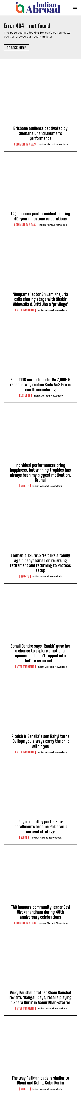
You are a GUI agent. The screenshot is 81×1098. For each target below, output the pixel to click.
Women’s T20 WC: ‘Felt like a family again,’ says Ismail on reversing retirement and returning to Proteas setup (40, 563)
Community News (25, 144)
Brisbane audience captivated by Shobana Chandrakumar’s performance (40, 133)
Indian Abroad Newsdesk (53, 144)
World (25, 837)
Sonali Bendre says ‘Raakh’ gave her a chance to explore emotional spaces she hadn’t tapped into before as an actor (40, 653)
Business (24, 395)
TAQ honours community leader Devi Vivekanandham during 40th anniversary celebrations (40, 912)
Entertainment (24, 310)
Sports (24, 485)
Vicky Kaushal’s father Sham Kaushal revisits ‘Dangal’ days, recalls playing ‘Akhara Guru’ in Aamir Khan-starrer (40, 997)
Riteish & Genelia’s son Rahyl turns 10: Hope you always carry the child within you (40, 741)
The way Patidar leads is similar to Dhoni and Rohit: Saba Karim (40, 1080)
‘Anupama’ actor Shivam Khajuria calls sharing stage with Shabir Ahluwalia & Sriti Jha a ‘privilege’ (40, 299)
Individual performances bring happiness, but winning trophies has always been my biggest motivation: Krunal (40, 473)
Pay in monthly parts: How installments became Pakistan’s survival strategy (40, 826)
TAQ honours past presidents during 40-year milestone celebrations (40, 216)
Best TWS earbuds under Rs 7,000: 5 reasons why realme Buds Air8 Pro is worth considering (40, 384)
